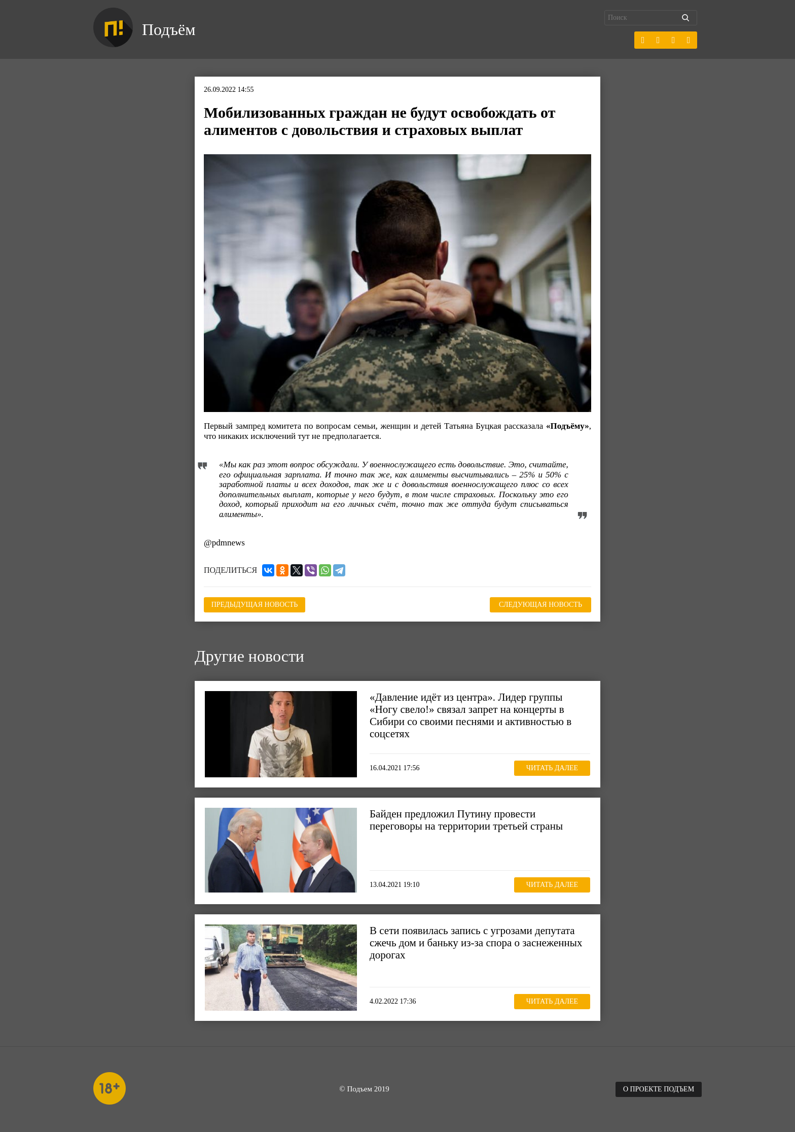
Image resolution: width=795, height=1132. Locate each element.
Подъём (168, 29)
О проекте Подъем (658, 1089)
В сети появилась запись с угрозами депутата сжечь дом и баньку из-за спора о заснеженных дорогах (476, 942)
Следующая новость (540, 604)
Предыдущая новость (254, 604)
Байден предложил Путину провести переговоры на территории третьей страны (466, 820)
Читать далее (552, 768)
